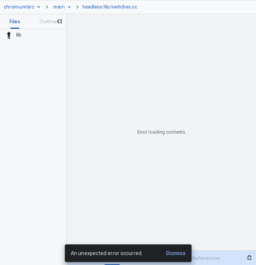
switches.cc (124, 7)
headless (92, 7)
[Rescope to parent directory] (8, 35)
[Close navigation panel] (59, 21)
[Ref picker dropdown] (69, 7)
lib (106, 7)
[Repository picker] (39, 7)
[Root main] (59, 7)
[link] (112, 7)
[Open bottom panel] (249, 257)
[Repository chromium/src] (19, 7)
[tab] (15, 21)
